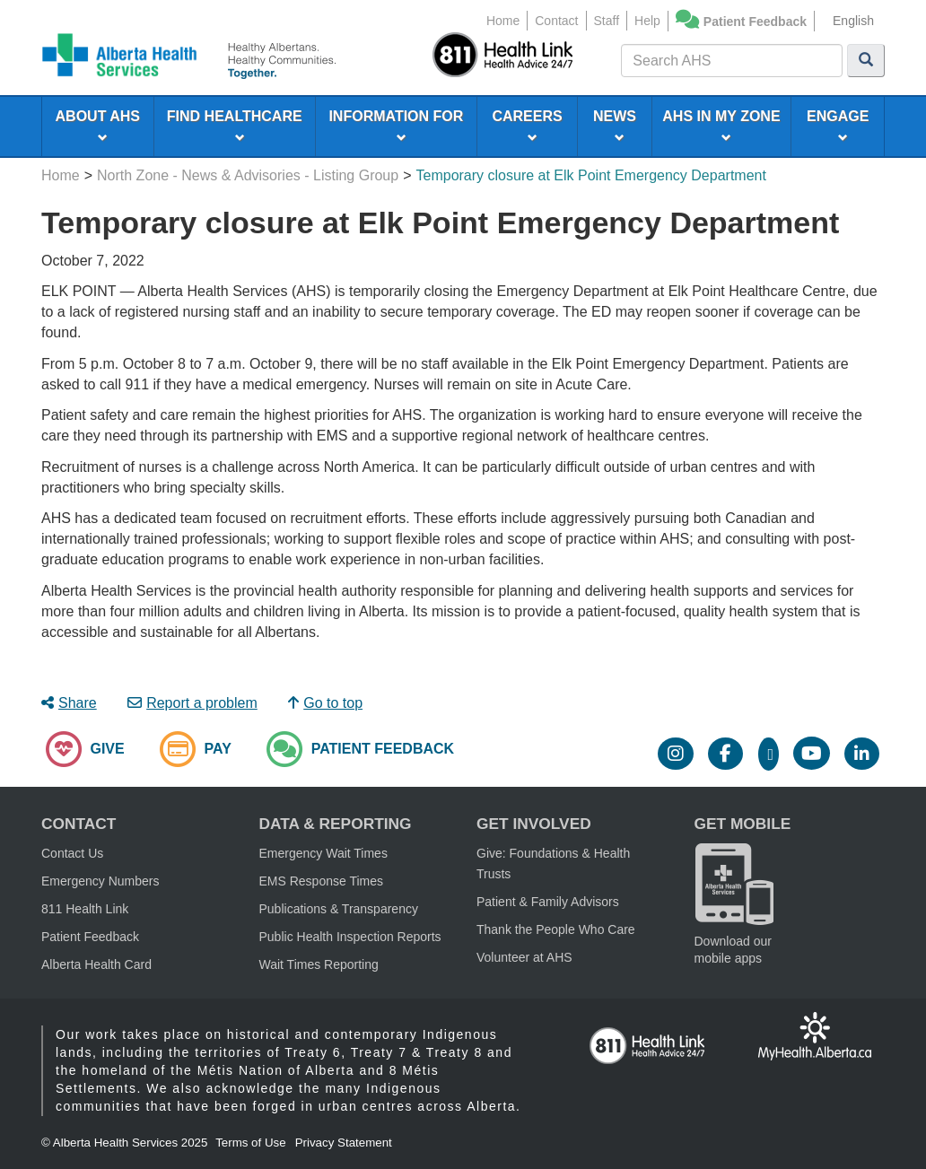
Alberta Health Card (96, 964)
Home (503, 20)
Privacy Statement (343, 1142)
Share (69, 703)
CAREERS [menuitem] (527, 126)
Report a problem (192, 703)
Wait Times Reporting (319, 964)
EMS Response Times (321, 881)
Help (647, 20)
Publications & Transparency (338, 909)
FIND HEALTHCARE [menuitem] (234, 126)
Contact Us (72, 853)
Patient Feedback (755, 21)
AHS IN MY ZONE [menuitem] (721, 126)
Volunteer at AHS (524, 957)
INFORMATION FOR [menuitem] (395, 126)
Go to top (325, 703)
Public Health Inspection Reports (350, 936)
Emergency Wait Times (323, 853)
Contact (556, 20)
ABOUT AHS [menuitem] (98, 126)
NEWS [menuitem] (614, 126)
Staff (607, 20)
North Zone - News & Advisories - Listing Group (247, 175)
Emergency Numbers (100, 881)
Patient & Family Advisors (547, 901)
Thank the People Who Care (555, 929)
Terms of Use (250, 1142)
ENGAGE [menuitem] (838, 126)
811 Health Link (84, 909)
